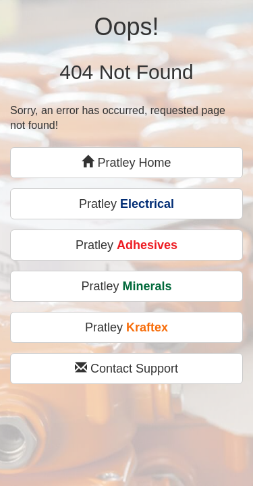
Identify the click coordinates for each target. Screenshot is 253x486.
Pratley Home (126, 162)
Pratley (126, 204)
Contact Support (126, 368)
